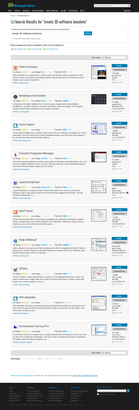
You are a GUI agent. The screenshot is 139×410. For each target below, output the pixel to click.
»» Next (60, 359)
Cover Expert (27, 124)
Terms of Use (14, 400)
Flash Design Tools (20, 49)
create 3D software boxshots (85, 376)
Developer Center (77, 393)
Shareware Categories (56, 393)
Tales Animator (28, 66)
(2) (51, 158)
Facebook (74, 400)
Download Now (119, 70)
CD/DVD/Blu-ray (52, 49)
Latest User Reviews (34, 393)
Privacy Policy (14, 398)
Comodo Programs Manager (36, 153)
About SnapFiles (15, 396)
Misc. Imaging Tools (25, 140)
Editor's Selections (33, 391)
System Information (25, 198)
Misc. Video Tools (24, 284)
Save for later (119, 82)
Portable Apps (32, 398)
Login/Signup (75, 396)
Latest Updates (54, 398)
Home (12, 16)
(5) (51, 72)
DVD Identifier (27, 297)
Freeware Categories (56, 391)
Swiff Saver (26, 210)
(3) (51, 101)
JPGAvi (23, 268)
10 (54, 359)
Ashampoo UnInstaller (32, 95)
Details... (119, 66)
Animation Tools (24, 82)
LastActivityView (29, 182)
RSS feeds (74, 398)
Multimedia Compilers (25, 227)
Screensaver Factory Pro (34, 326)
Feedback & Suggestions (80, 391)
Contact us (13, 393)
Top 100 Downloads (56, 396)
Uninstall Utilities (36, 49)
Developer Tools (24, 255)
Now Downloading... (56, 400)
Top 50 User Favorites (35, 396)
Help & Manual (28, 239)
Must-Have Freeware (34, 400)
